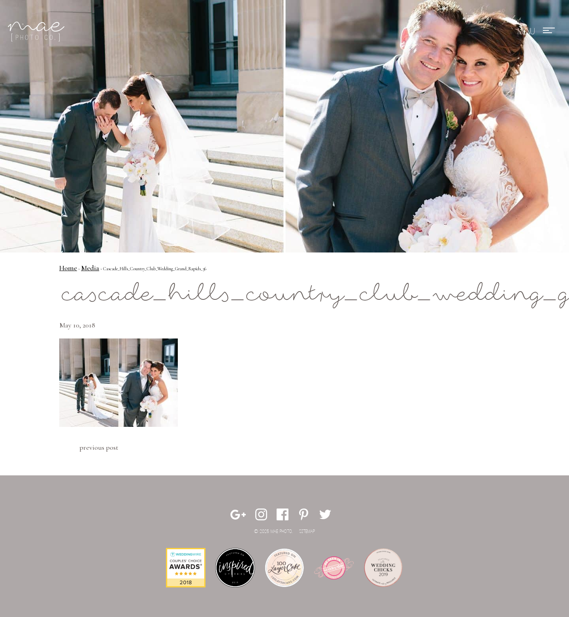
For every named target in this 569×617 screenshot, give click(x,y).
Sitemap (307, 531)
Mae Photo (37, 31)
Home (68, 268)
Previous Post (98, 447)
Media (90, 268)
